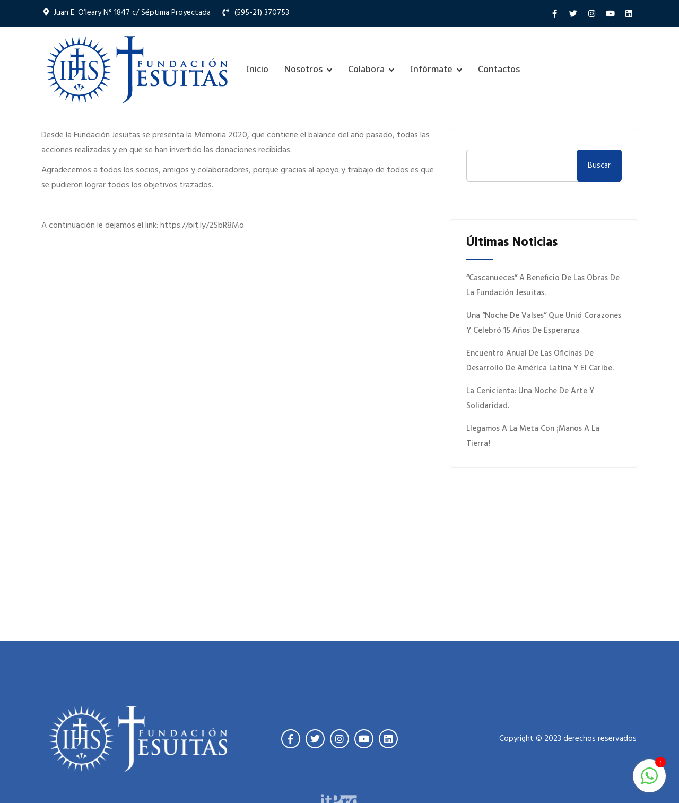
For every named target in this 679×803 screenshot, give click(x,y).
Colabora (366, 69)
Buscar (599, 165)
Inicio (257, 69)
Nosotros (303, 69)
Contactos (499, 69)
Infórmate (431, 69)
